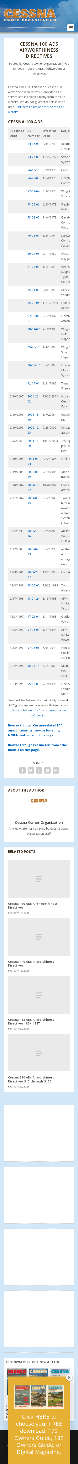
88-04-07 (33, 329)
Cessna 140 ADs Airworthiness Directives (31, 963)
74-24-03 (33, 157)
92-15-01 (33, 383)
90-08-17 (33, 365)
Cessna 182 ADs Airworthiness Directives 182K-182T (31, 1021)
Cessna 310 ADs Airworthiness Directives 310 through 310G (31, 1079)
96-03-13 (33, 666)
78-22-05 (33, 217)
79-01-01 (33, 236)
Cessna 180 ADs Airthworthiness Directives (33, 905)
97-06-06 (33, 648)
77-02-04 (33, 191)
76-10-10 (33, 170)
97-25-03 (33, 630)
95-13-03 (33, 684)
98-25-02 (33, 585)
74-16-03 (33, 144)
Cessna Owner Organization (42, 64)
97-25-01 (33, 616)
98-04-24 (33, 598)
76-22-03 (33, 178)
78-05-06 (33, 204)
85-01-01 (33, 290)
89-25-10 (33, 347)
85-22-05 (33, 303)
